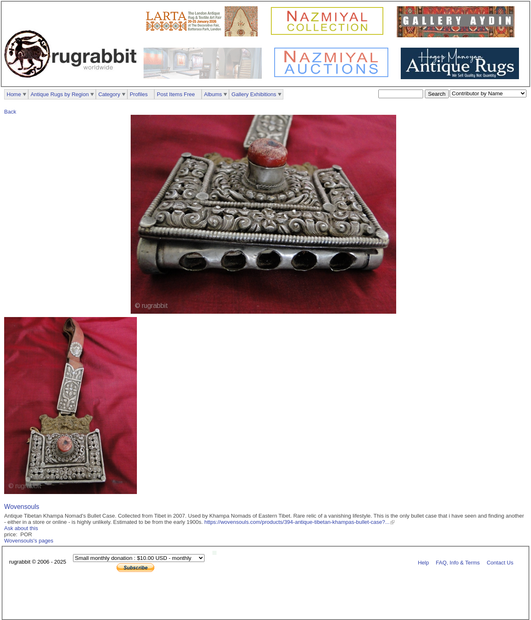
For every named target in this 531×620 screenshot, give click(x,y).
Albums (213, 94)
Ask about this (21, 528)
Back (10, 112)
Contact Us (500, 562)
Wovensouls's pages (29, 541)
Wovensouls (21, 506)
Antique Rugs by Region (60, 94)
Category (109, 94)
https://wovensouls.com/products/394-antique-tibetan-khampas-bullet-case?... (297, 522)
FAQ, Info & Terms (458, 562)
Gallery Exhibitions (253, 94)
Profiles (139, 94)
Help (423, 562)
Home (14, 94)
